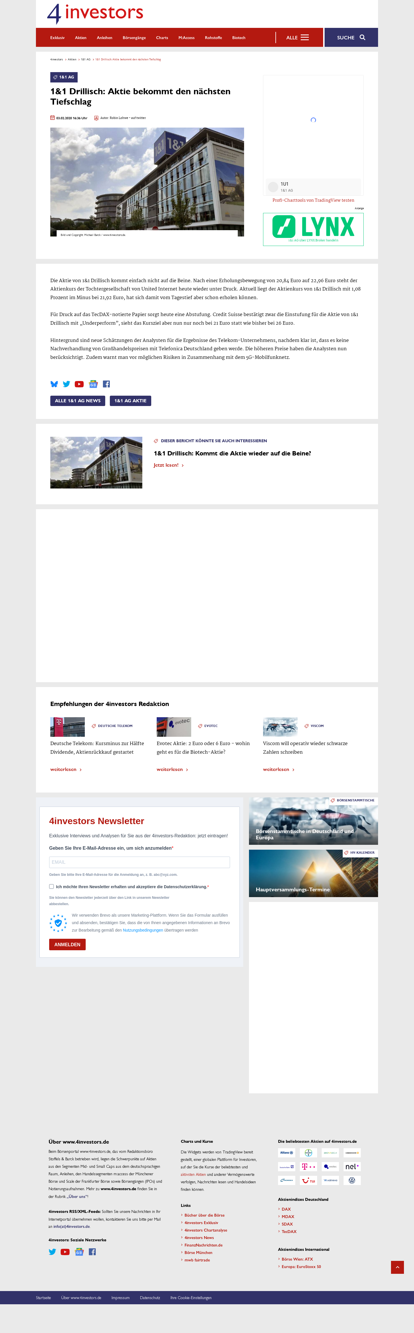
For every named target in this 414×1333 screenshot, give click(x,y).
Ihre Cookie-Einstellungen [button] (191, 1297)
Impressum (121, 1297)
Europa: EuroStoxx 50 (301, 1266)
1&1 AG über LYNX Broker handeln (313, 229)
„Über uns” (77, 1196)
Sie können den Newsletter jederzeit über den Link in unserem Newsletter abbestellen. (109, 901)
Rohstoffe (213, 37)
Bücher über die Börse (205, 1215)
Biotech (239, 37)
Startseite (43, 1297)
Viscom (317, 726)
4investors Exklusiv (201, 1222)
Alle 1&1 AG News (78, 401)
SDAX (287, 1224)
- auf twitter (137, 118)
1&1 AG (86, 59)
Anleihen (104, 37)
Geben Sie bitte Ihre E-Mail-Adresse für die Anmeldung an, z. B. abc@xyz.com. (113, 875)
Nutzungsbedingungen (143, 930)
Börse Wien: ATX (297, 1259)
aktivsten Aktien (193, 1174)
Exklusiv (57, 37)
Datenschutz (150, 1297)
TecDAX (289, 1231)
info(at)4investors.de (71, 1226)
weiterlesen (63, 768)
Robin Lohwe (119, 118)
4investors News (199, 1237)
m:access (187, 37)
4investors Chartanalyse (206, 1230)
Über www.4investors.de (81, 1297)
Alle (292, 37)
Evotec (211, 726)
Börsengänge (134, 37)
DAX (286, 1209)
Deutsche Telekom (115, 726)
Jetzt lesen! (166, 464)
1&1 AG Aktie (130, 401)
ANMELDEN (67, 944)
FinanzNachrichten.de (204, 1245)
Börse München (198, 1252)
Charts (162, 37)
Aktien (81, 37)
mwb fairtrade (197, 1260)
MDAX (288, 1216)
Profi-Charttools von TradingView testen (313, 200)
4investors (56, 59)
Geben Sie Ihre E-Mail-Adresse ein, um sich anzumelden (110, 848)
